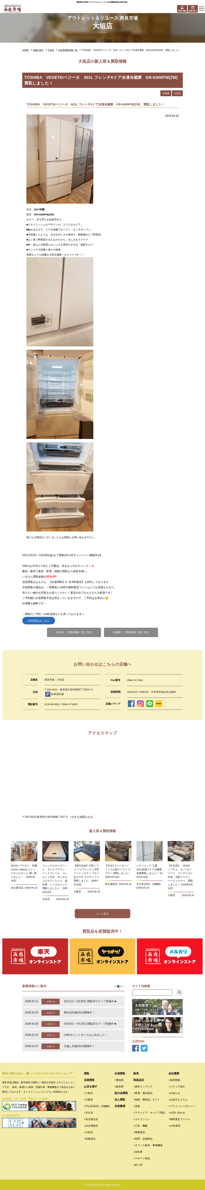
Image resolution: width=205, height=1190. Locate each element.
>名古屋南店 (91, 1125)
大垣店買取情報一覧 (68, 50)
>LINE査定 (175, 1125)
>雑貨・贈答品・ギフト (146, 1099)
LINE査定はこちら (39, 620)
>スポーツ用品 (141, 1158)
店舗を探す (38, 50)
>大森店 (88, 1099)
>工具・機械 (140, 1125)
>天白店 (88, 1112)
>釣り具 (137, 1165)
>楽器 (136, 1106)
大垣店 (51, 50)
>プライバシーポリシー (182, 1106)
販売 (136, 1073)
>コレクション (141, 1119)
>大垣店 (88, 1132)
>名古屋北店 (91, 1119)
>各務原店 (89, 1138)
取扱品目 (138, 1080)
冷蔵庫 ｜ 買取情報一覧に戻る (131, 632)
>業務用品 (139, 1132)
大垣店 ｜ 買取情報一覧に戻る (74, 632)
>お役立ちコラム (178, 1099)
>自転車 (137, 1152)
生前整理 (120, 1106)
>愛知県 (119, 1080)
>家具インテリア (142, 1086)
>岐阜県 (119, 1086)
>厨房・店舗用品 (142, 1138)
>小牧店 (88, 1093)
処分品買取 (121, 1093)
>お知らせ (174, 1093)
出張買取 (120, 1073)
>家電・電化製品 (142, 1093)
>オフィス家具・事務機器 (148, 1145)
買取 (86, 1073)
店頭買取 (89, 1080)
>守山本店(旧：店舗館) (97, 1106)
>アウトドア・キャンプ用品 (149, 1112)
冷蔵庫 (166, 93)
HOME (25, 50)
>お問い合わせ (177, 1112)
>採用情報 (174, 1080)
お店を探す (90, 1086)
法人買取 (120, 1099)
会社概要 (174, 1073)
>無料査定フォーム (179, 1119)
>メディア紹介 (177, 1086)
